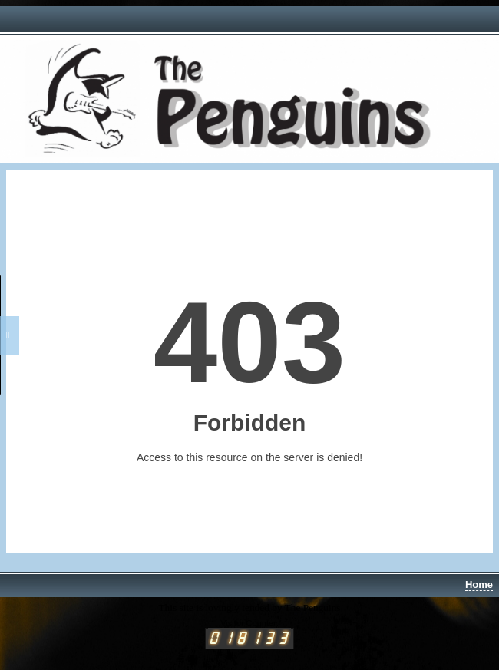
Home (479, 584)
